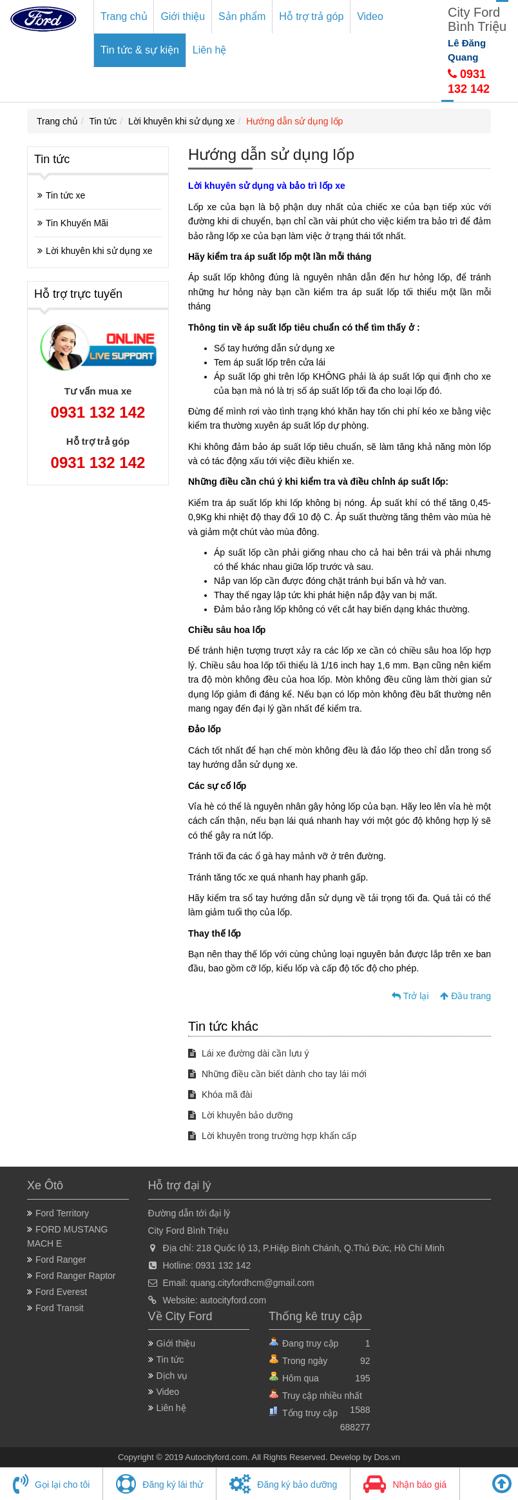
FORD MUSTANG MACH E (67, 1236)
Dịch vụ (172, 1375)
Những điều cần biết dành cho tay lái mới (277, 1074)
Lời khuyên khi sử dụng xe (181, 121)
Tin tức (103, 121)
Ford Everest (61, 1292)
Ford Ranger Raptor (75, 1276)
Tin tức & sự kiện (140, 49)
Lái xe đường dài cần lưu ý (248, 1053)
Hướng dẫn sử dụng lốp (294, 121)
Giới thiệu (182, 16)
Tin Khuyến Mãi (77, 223)
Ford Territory (62, 1213)
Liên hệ (210, 49)
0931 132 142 (98, 412)
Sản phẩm (241, 16)
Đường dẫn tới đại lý (189, 1213)
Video (370, 16)
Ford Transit (59, 1308)
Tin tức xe (65, 195)
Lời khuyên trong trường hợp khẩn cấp (272, 1136)
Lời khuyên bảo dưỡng (240, 1115)
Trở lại (410, 996)
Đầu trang (465, 996)
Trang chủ (124, 16)
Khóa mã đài (220, 1094)
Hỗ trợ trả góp (311, 16)
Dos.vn (387, 1457)
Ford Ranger (60, 1259)
